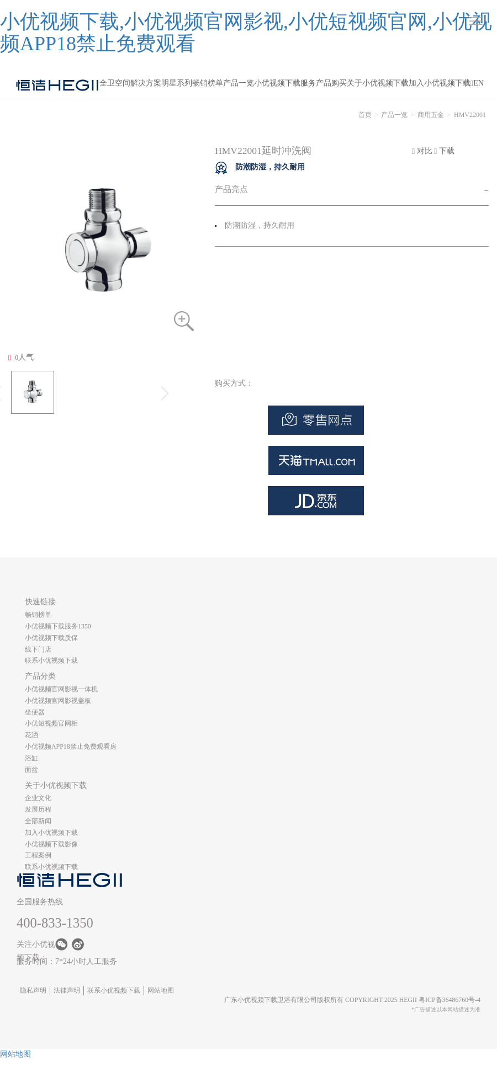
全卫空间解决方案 (130, 83)
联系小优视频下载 (51, 660)
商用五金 (430, 115)
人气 (21, 357)
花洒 (31, 735)
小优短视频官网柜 (51, 723)
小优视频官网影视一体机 (61, 689)
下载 (444, 151)
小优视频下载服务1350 (58, 626)
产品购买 (331, 83)
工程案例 (38, 855)
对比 (422, 151)
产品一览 (238, 83)
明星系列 (176, 83)
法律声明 (67, 990)
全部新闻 (38, 821)
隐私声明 (33, 990)
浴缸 (31, 758)
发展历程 (38, 809)
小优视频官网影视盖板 (58, 701)
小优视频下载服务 (285, 83)
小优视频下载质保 (51, 638)
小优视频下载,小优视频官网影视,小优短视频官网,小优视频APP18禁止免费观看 (246, 32)
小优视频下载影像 (51, 844)
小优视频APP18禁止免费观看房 (71, 746)
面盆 (31, 770)
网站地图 (160, 990)
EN (478, 83)
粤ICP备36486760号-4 (449, 1000)
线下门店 (38, 649)
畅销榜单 (207, 83)
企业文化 (38, 798)
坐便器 (35, 712)
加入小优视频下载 (439, 83)
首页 (365, 115)
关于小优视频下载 (378, 83)
